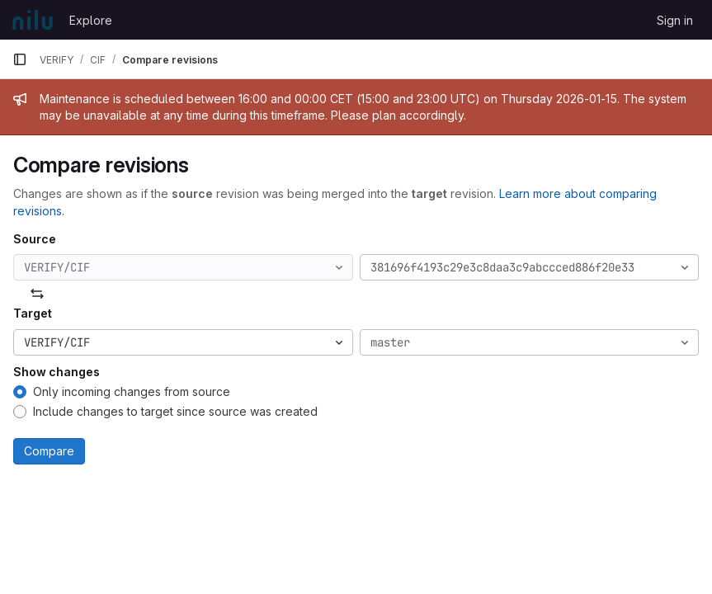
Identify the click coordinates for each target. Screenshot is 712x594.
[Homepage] (32, 20)
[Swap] (37, 293)
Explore (90, 20)
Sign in (675, 20)
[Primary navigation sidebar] (20, 59)
